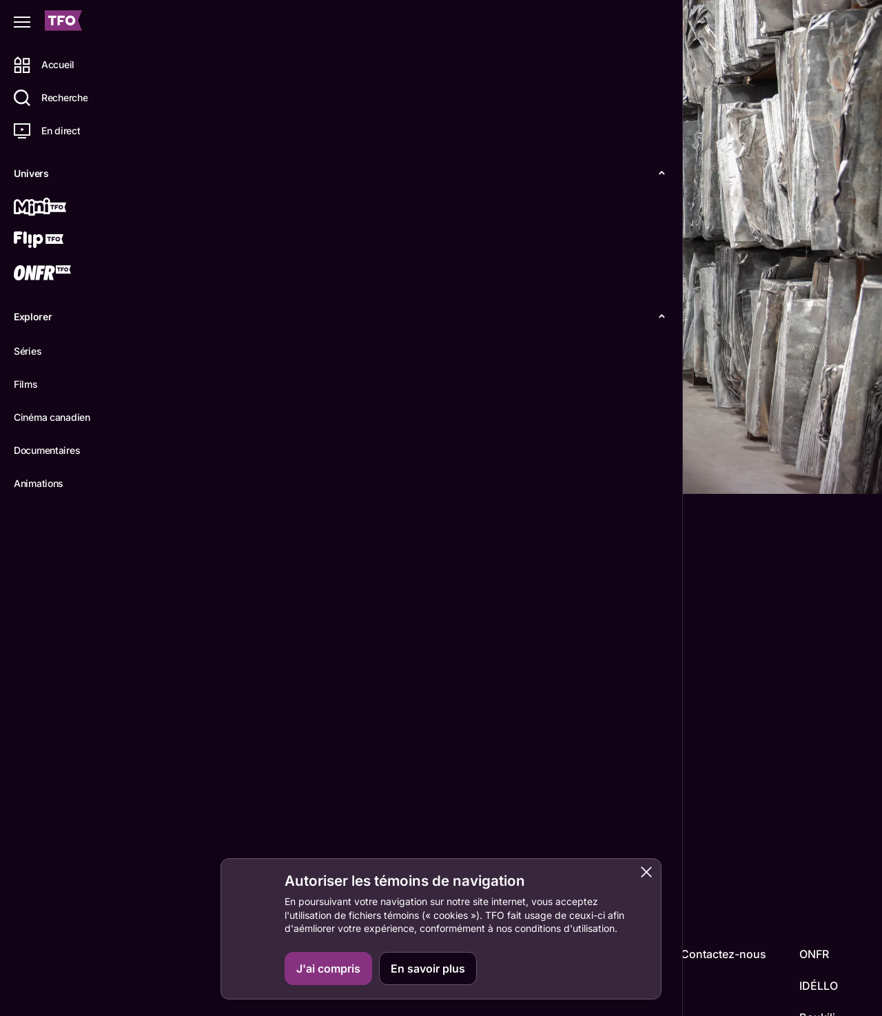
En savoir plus (428, 968)
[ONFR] (60, 274)
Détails (189, 472)
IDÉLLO (818, 986)
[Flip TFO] (60, 241)
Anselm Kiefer (204, 850)
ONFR (814, 954)
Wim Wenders (204, 767)
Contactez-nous (723, 954)
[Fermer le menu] (22, 22)
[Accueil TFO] (63, 22)
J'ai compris (328, 968)
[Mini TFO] (60, 208)
